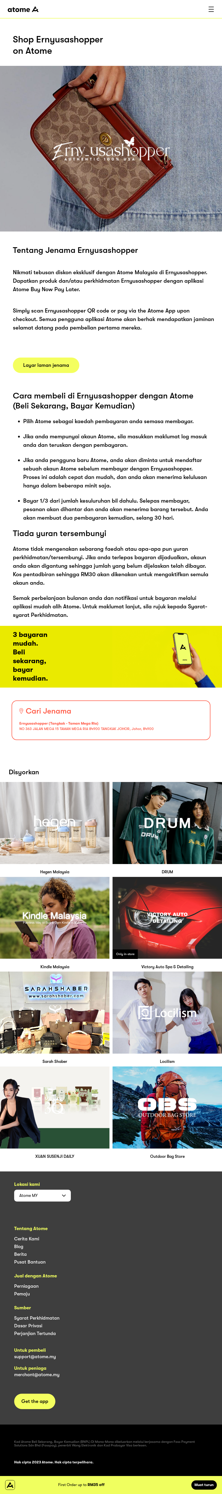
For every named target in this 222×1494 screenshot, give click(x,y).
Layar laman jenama (46, 365)
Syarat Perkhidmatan (36, 1318)
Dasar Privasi (28, 1325)
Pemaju (22, 1293)
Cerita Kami (26, 1238)
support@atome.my (35, 1356)
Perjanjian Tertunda (35, 1333)
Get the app (34, 1401)
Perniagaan (26, 1286)
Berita (20, 1254)
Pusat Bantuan (30, 1262)
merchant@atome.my (36, 1374)
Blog (18, 1246)
